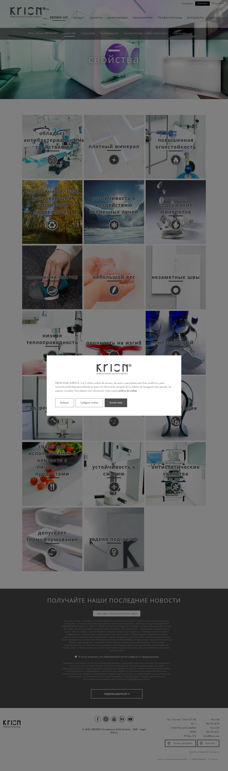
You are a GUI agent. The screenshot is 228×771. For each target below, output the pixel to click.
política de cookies (128, 391)
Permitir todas (115, 403)
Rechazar (64, 403)
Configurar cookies (89, 403)
